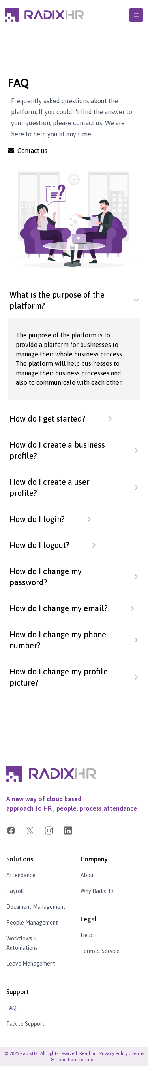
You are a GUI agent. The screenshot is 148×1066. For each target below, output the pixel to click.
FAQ (11, 1008)
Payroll (15, 891)
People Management (32, 922)
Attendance (21, 875)
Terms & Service (100, 951)
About (88, 875)
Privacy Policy (113, 1053)
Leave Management (30, 964)
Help (86, 935)
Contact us (27, 150)
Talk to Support (25, 1024)
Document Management (36, 907)
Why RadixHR (97, 891)
